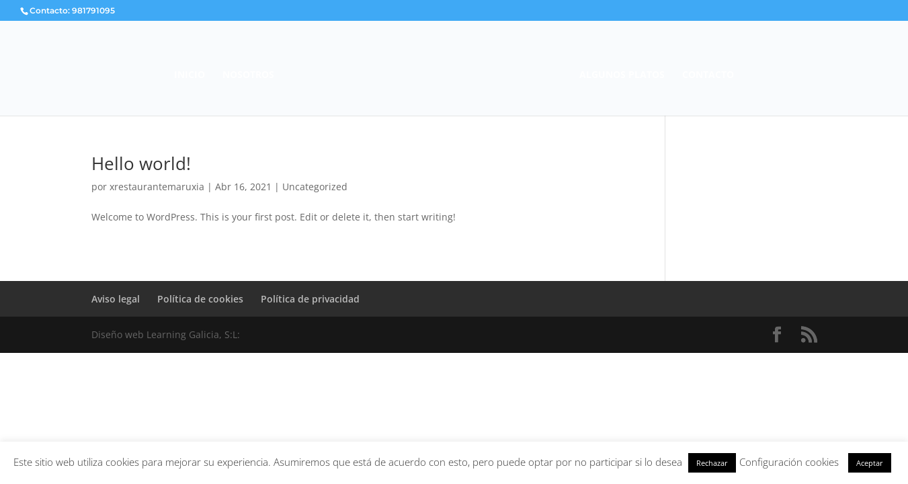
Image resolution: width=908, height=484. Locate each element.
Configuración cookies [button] (789, 462)
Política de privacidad (310, 298)
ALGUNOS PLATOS (622, 75)
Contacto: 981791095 (72, 10)
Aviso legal (115, 298)
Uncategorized (314, 186)
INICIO (189, 75)
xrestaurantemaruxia (157, 186)
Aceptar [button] (869, 463)
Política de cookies (200, 298)
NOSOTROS (248, 75)
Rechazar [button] (712, 463)
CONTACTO (708, 75)
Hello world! (141, 163)
